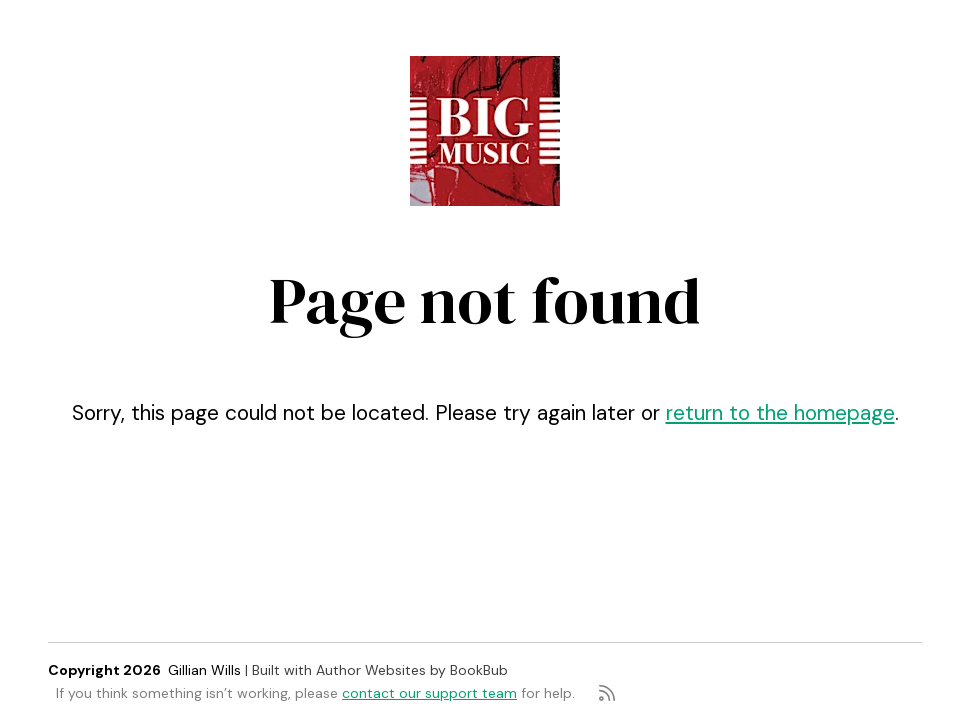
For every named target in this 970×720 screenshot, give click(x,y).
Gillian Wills (204, 670)
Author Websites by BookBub (412, 670)
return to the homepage (780, 412)
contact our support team (429, 693)
